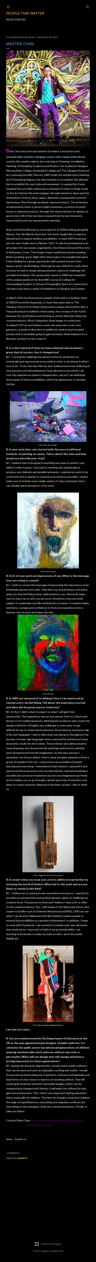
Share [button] (9, 1139)
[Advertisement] (48, 1196)
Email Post (20, 1139)
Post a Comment (17, 1158)
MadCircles (57, 1251)
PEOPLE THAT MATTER (25, 13)
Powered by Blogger (47, 1244)
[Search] (87, 6)
